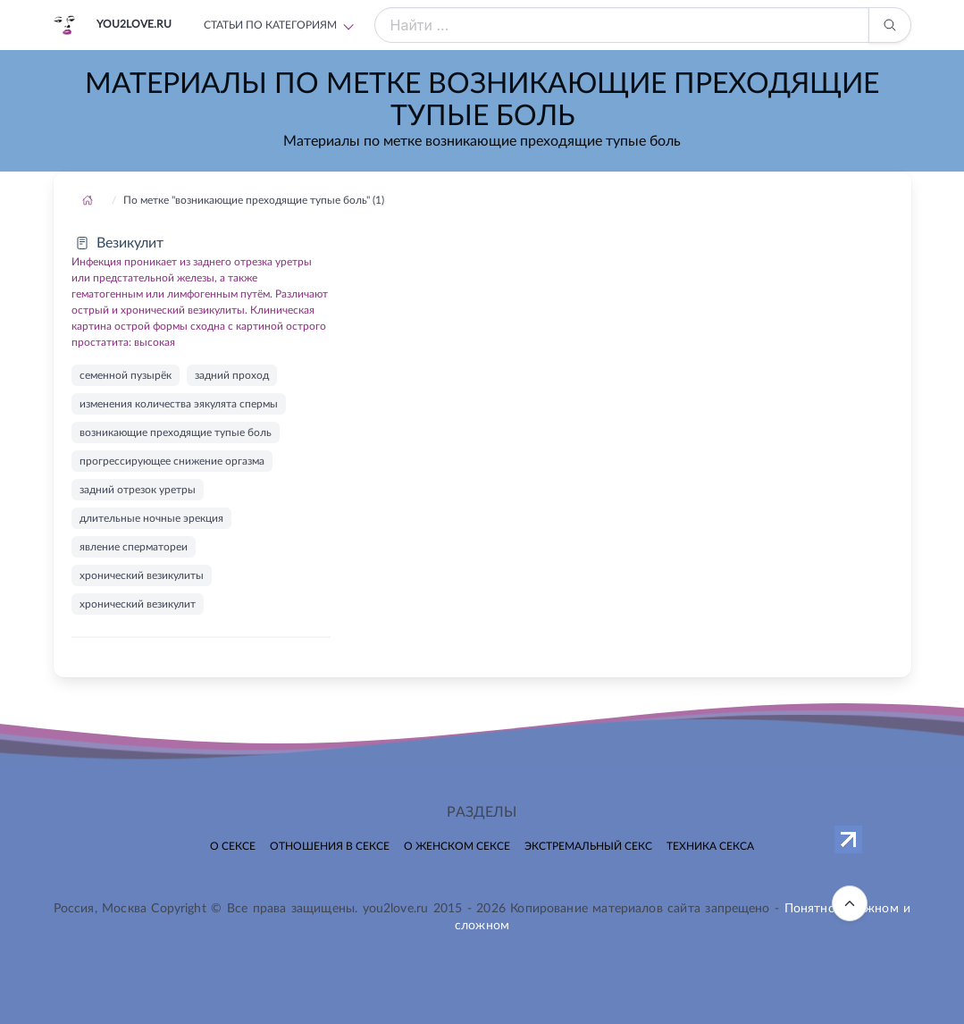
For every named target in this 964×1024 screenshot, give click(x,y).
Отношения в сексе (330, 846)
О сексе (233, 846)
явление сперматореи (134, 546)
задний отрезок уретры (138, 489)
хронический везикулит (138, 604)
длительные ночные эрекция (151, 518)
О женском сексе (457, 846)
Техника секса (710, 846)
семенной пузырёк (126, 375)
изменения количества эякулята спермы (179, 404)
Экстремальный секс (588, 846)
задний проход (232, 375)
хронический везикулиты (142, 575)
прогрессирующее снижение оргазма (172, 461)
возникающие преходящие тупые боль (176, 432)
